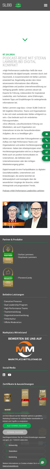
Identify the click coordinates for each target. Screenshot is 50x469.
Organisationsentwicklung (16, 315)
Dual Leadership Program (15, 304)
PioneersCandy (25, 277)
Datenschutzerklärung (10, 466)
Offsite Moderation (12, 322)
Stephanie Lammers (27, 257)
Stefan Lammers (25, 254)
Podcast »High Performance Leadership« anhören (23, 191)
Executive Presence (13, 301)
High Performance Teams (16, 308)
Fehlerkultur (10, 318)
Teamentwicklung (12, 311)
